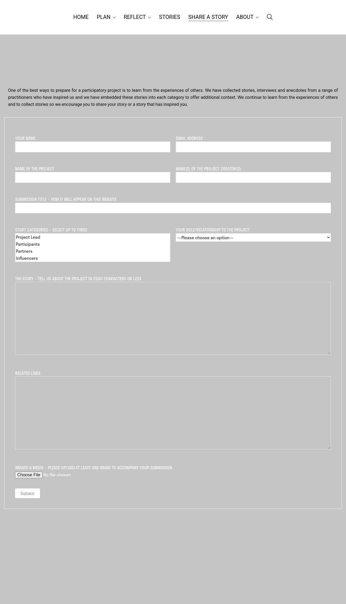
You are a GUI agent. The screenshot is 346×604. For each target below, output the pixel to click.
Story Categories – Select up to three (92, 244)
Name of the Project (92, 173)
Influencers (92, 258)
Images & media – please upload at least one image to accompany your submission (173, 471)
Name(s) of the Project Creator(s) (253, 173)
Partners (92, 251)
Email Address (253, 142)
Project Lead (92, 237)
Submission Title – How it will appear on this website (173, 203)
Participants (92, 244)
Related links (173, 410)
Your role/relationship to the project (253, 233)
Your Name (92, 142)
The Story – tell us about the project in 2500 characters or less (173, 316)
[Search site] (270, 17)
